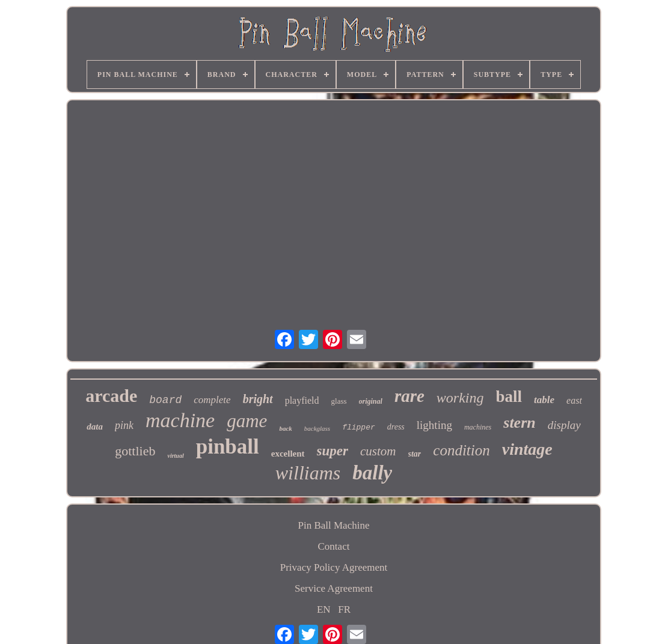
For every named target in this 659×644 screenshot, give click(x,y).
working (460, 398)
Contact (334, 546)
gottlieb (135, 450)
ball (509, 396)
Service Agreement (334, 588)
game (247, 420)
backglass (317, 428)
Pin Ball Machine (333, 525)
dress (396, 426)
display (564, 425)
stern (519, 422)
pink (124, 425)
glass (339, 401)
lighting (434, 425)
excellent (288, 453)
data (95, 426)
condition (461, 450)
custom (378, 451)
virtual (175, 455)
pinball (227, 446)
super (332, 450)
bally (372, 473)
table (544, 400)
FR (344, 609)
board (165, 400)
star (414, 453)
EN (324, 609)
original (370, 401)
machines (477, 427)
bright (258, 399)
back (285, 428)
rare (409, 396)
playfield (302, 400)
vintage (527, 449)
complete (212, 400)
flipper (358, 427)
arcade (111, 396)
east (574, 400)
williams (307, 473)
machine (180, 420)
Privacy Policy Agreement (333, 567)
